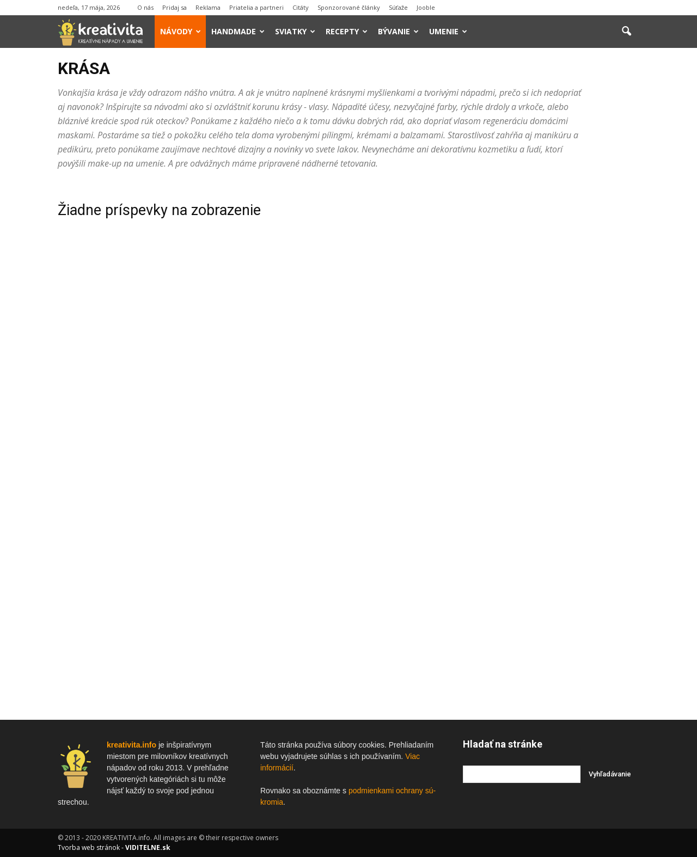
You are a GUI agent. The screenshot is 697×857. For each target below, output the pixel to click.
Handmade (238, 31)
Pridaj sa (174, 7)
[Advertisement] (551, 346)
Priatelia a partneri (256, 7)
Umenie (448, 31)
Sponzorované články (348, 7)
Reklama (208, 7)
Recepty (347, 31)
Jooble (426, 7)
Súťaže (398, 7)
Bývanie (398, 31)
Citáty (300, 7)
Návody (180, 31)
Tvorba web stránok (89, 847)
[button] (626, 32)
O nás (145, 7)
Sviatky (295, 31)
